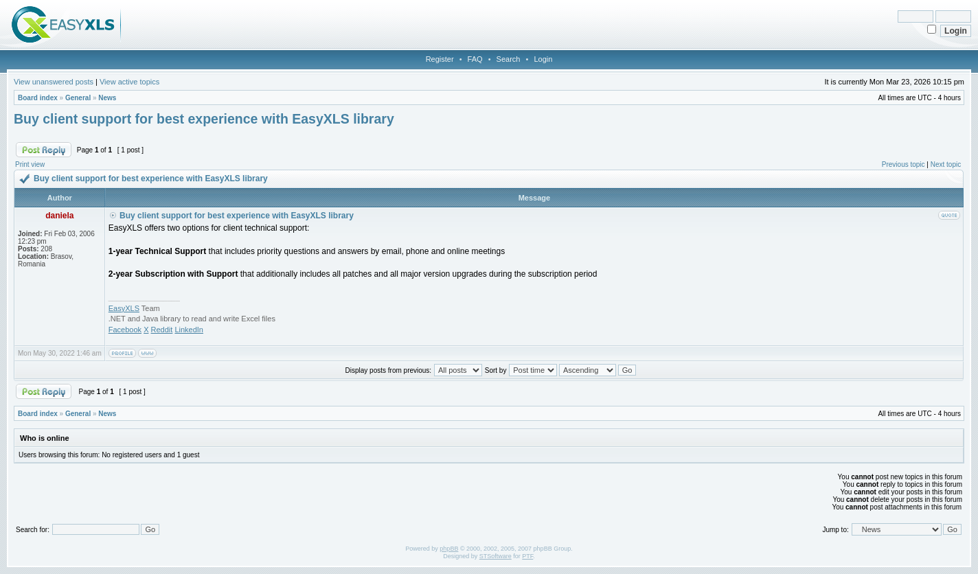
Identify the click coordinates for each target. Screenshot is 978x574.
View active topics (129, 82)
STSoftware (495, 556)
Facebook (125, 329)
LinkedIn (188, 329)
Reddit (162, 329)
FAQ (475, 59)
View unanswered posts (53, 82)
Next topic (946, 164)
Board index (38, 98)
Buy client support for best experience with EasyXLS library (204, 118)
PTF (527, 556)
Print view (30, 164)
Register (440, 59)
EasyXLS (124, 308)
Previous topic (903, 164)
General (78, 98)
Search (509, 59)
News (107, 98)
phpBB (449, 548)
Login (543, 59)
